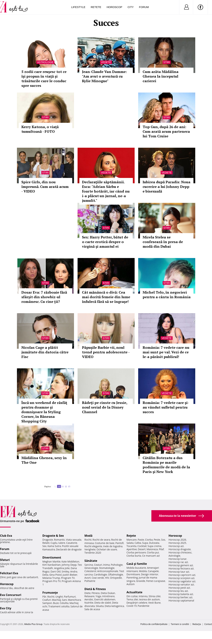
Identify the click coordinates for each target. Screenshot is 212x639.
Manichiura (74, 599)
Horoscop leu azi (178, 591)
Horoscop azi (176, 546)
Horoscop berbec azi (180, 597)
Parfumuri (70, 596)
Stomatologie (106, 568)
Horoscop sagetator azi (181, 581)
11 (63, 486)
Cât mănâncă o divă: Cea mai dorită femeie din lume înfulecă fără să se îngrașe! (106, 297)
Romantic (59, 539)
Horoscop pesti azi (179, 587)
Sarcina (89, 564)
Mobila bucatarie (136, 567)
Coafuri (46, 599)
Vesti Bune (154, 602)
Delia (45, 574)
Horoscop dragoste (179, 549)
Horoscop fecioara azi (181, 568)
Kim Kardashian (51, 564)
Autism (130, 584)
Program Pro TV (51, 581)
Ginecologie (91, 568)
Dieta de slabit (102, 602)
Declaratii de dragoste (68, 549)
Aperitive (131, 549)
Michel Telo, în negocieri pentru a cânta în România (167, 294)
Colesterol (90, 571)
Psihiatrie (90, 581)
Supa (145, 543)
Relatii (46, 543)
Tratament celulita (59, 606)
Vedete (106, 62)
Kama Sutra (54, 546)
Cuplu (53, 543)
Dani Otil (55, 571)
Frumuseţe (50, 593)
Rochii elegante (93, 546)
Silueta (100, 606)
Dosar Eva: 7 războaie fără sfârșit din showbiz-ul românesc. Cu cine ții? (44, 297)
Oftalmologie (115, 574)
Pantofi (119, 543)
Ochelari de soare (107, 549)
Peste (157, 539)
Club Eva (6, 536)
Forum (144, 7)
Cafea (138, 543)
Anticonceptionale (107, 571)
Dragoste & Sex (53, 536)
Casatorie (71, 543)
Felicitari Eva (9, 573)
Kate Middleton (70, 561)
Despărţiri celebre (136, 602)
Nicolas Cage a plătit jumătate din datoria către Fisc (44, 352)
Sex (44, 546)
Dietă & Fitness (95, 589)
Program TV (68, 578)
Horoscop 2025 (177, 543)
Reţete (131, 536)
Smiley (65, 571)
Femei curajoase (155, 581)
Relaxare (90, 596)
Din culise (132, 596)
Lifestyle (78, 7)
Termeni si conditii (180, 624)
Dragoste (47, 539)
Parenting (132, 577)
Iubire (61, 543)
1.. (55, 486)
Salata (130, 543)
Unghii (59, 596)
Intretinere (108, 596)
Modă (89, 536)
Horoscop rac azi (178, 562)
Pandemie (143, 606)
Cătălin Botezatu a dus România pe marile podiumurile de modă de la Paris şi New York (166, 464)
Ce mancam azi (151, 555)
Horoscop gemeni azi (180, 565)
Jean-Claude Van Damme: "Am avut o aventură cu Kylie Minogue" (104, 76)
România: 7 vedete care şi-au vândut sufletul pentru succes (166, 407)
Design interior (149, 574)
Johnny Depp (69, 564)
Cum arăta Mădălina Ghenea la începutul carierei (160, 76)
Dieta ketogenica (114, 606)
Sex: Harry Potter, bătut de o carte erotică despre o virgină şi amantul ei (105, 242)
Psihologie (117, 564)
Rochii (50, 596)
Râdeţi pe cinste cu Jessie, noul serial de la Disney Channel (104, 407)
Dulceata (154, 543)
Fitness (96, 593)
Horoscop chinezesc (180, 552)
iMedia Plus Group (33, 624)
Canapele (153, 571)
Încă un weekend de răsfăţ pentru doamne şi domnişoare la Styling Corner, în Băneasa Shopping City (44, 412)
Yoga (98, 596)
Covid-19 (131, 606)
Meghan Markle (51, 561)
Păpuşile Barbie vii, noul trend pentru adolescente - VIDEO (105, 352)
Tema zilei (132, 599)
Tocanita (131, 546)
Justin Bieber (70, 574)
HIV (107, 577)
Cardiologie (100, 574)
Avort (88, 577)
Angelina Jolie (62, 568)
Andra (73, 571)
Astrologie (45, 62)
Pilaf (161, 549)
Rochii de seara (101, 539)
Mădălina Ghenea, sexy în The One (44, 460)
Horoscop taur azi (178, 571)
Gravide (140, 581)
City (130, 7)
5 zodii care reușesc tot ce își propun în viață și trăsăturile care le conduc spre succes (44, 78)
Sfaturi (5, 560)
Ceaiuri (98, 564)
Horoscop (114, 7)
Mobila (143, 571)
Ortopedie (116, 577)
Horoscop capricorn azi (181, 575)
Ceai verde (98, 577)
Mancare (131, 539)
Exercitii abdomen (104, 599)
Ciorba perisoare (136, 552)
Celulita (64, 603)
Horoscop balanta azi (180, 594)
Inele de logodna (112, 546)
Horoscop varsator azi (181, 584)
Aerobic (89, 599)
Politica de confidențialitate (154, 624)
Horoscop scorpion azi (181, 578)
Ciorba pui (153, 552)
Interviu (143, 596)
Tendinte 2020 (93, 552)
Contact (208, 624)
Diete (88, 593)
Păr (44, 596)
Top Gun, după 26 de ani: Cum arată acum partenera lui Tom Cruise (166, 131)
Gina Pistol (55, 574)
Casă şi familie (136, 564)
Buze (56, 603)
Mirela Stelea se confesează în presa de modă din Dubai (163, 242)
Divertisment (51, 557)
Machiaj (56, 599)
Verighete (90, 549)
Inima (106, 564)
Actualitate (134, 592)
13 (69, 486)
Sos (163, 539)
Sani (64, 599)
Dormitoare (133, 574)
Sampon (47, 603)
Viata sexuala (73, 539)
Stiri (167, 62)
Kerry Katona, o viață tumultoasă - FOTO (40, 129)
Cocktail (142, 546)
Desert (141, 549)
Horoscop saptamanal (181, 600)
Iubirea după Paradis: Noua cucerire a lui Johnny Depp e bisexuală (166, 187)
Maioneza (152, 549)
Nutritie (89, 602)
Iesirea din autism (149, 599)
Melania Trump (51, 578)
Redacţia (196, 624)
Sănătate (91, 561)
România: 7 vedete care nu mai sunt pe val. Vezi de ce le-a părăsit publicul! (166, 352)
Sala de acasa (92, 609)
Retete (96, 7)
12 (66, 486)
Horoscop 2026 (177, 539)
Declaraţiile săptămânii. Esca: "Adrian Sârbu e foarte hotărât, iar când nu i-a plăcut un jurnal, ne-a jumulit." (106, 191)
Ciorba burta (133, 555)
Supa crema (154, 546)
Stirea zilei (154, 596)
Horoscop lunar (177, 559)
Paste (141, 539)
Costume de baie (104, 543)
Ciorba (149, 539)
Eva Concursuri (10, 595)
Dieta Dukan (108, 593)
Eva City (5, 608)
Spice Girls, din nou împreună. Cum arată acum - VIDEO (45, 187)
